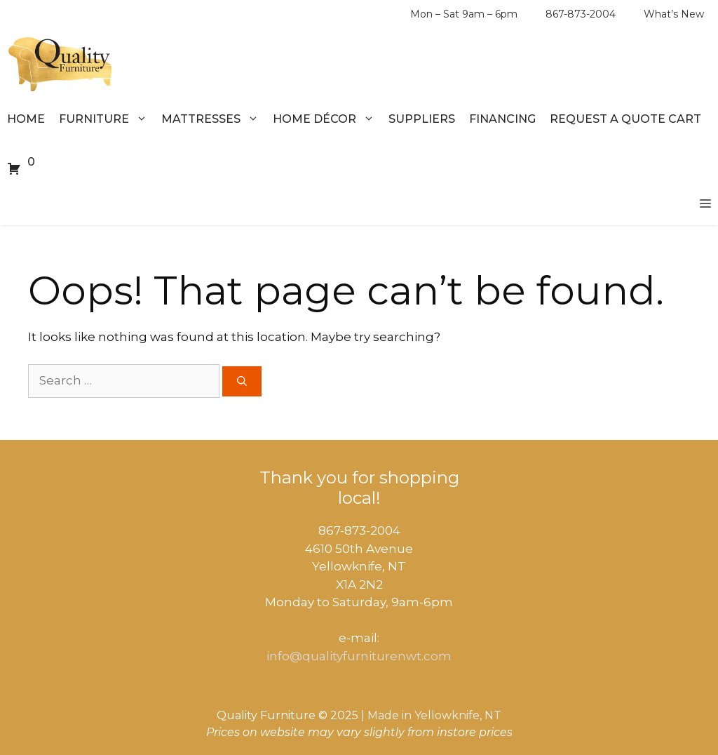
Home (26, 119)
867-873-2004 (581, 14)
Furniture (106, 119)
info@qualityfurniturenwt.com (359, 656)
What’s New (674, 14)
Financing (502, 119)
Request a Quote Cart (625, 119)
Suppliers (421, 119)
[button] (705, 204)
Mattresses (213, 119)
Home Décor (327, 119)
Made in (389, 715)
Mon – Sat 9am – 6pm (463, 14)
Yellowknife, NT (457, 715)
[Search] (242, 381)
